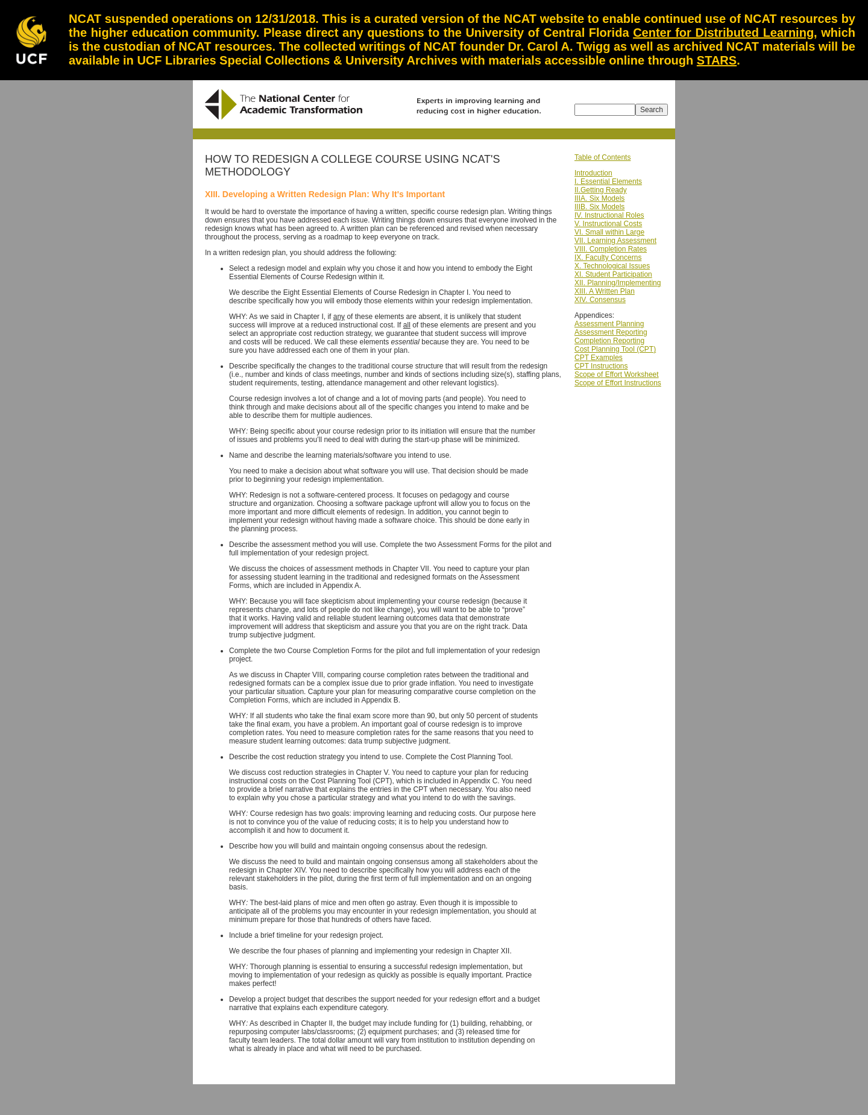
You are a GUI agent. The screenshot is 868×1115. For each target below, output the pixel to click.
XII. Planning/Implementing (617, 283)
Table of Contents (602, 157)
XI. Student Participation (613, 274)
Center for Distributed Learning (723, 32)
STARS (717, 60)
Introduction (593, 173)
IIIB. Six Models (599, 207)
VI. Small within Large (609, 232)
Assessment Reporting (610, 332)
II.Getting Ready (600, 190)
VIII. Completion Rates (610, 249)
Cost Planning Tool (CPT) (615, 349)
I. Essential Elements (608, 181)
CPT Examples (598, 357)
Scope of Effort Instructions (617, 383)
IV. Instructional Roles (609, 215)
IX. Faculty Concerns (607, 257)
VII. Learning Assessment (615, 240)
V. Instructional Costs (608, 224)
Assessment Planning (609, 324)
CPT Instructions (600, 366)
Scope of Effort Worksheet (616, 374)
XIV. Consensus (600, 299)
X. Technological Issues (612, 266)
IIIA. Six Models (599, 198)
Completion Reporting (609, 340)
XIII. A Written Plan (604, 291)
